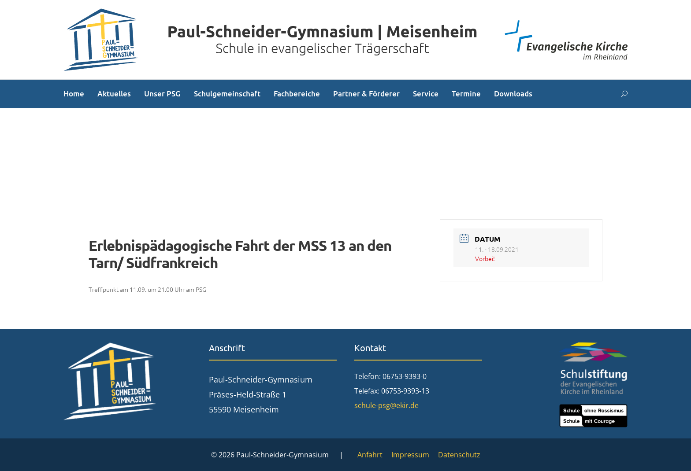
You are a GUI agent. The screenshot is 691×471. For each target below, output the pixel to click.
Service (425, 93)
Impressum (410, 455)
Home (73, 93)
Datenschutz (459, 455)
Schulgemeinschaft (227, 93)
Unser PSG (162, 93)
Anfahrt (370, 455)
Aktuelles (114, 93)
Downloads (513, 93)
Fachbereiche (297, 93)
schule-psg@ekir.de (386, 405)
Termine (466, 93)
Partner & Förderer (366, 93)
